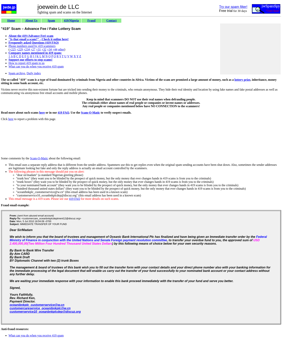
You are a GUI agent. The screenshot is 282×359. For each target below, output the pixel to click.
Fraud (91, 20)
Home (11, 20)
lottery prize (242, 79)
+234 (26, 49)
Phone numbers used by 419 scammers (32, 46)
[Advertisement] (250, 49)
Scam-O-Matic (90, 112)
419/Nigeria (71, 20)
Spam (51, 20)
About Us (31, 20)
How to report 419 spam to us (26, 63)
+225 (12, 49)
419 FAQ (63, 112)
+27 (32, 49)
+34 (49, 49)
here (42, 112)
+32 (43, 49)
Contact (111, 20)
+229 (19, 49)
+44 (55, 49)
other (61, 49)
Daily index (34, 73)
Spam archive (17, 73)
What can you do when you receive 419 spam (36, 66)
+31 (38, 49)
